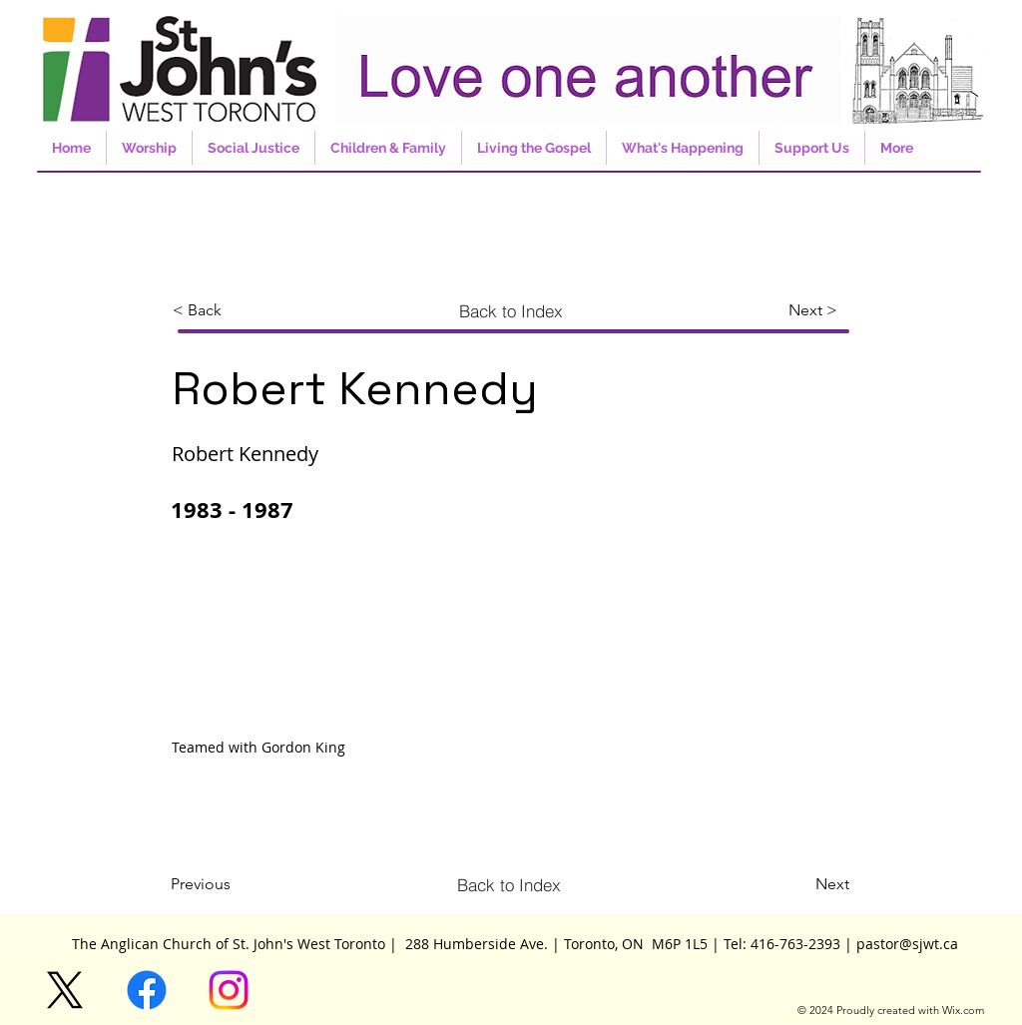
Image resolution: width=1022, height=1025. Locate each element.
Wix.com (963, 1010)
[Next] (818, 884)
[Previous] (236, 884)
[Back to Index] (511, 310)
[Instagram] (229, 990)
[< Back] (238, 310)
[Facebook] (147, 990)
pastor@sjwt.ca (907, 943)
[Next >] (818, 310)
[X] (65, 990)
